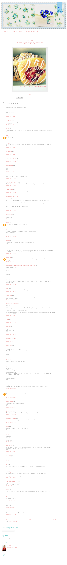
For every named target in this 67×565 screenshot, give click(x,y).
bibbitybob (8, 504)
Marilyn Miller (9, 360)
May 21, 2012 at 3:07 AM (11, 451)
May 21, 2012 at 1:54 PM (11, 477)
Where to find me (17, 31)
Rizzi (7, 280)
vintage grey (8, 143)
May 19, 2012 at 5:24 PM (11, 322)
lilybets (7, 222)
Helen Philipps (9, 445)
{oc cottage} (8, 455)
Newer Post (6, 519)
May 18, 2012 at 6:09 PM (11, 125)
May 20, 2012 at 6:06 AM (11, 388)
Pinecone (8, 230)
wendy (7, 426)
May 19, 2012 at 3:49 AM (11, 219)
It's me (7, 288)
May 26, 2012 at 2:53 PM (11, 514)
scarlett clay (8, 257)
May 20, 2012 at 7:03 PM (11, 442)
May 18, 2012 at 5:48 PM (11, 116)
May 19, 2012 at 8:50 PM (11, 381)
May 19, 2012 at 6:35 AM (11, 245)
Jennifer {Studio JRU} (10, 338)
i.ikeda (7, 128)
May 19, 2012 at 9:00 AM (11, 276)
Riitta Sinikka (9, 151)
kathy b (7, 136)
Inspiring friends (32, 31)
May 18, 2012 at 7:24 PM (11, 147)
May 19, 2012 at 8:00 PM (11, 356)
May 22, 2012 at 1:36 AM (11, 486)
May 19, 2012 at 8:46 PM (11, 363)
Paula (7, 249)
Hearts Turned (9, 392)
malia (7, 319)
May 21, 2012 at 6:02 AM (11, 461)
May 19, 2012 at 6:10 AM (11, 237)
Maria (7, 367)
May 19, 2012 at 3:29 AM (11, 210)
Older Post (54, 519)
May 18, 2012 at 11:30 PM (11, 171)
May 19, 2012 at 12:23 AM (11, 178)
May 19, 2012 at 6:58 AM (11, 253)
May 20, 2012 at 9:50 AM (11, 423)
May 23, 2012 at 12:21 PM (11, 500)
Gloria (7, 106)
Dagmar (8, 240)
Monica (7, 497)
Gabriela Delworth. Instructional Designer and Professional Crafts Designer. (21, 265)
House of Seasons (9, 165)
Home (6, 31)
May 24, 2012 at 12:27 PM (11, 507)
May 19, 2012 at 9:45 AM (11, 284)
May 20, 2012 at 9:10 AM (11, 414)
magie (7, 489)
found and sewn (9, 189)
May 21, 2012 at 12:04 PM (11, 468)
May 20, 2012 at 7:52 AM (11, 407)
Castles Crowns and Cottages (12, 196)
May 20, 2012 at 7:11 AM (11, 397)
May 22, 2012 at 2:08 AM (11, 493)
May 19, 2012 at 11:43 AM (11, 291)
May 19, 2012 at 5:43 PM (11, 334)
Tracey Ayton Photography (11, 158)
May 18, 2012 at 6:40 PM (11, 132)
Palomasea (8, 326)
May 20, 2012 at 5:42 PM (11, 431)
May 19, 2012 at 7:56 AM (11, 261)
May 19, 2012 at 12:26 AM (11, 185)
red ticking (8, 472)
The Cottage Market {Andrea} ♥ (12, 481)
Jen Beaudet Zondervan (11, 418)
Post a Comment (8, 517)
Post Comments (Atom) (13, 521)
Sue (7, 464)
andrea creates (9, 214)
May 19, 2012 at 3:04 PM (11, 315)
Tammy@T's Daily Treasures (11, 182)
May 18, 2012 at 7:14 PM (10, 139)
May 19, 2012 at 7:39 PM (11, 341)
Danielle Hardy (9, 511)
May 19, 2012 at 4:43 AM (11, 226)
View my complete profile (12, 547)
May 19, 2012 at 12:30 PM (11, 300)
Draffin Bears (9, 345)
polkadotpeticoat (9, 411)
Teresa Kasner (9, 120)
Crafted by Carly (9, 401)
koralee (10, 545)
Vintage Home (9, 295)
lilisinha (7, 435)
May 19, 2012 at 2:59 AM (11, 192)
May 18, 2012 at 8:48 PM (11, 154)
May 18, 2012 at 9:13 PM (11, 161)
